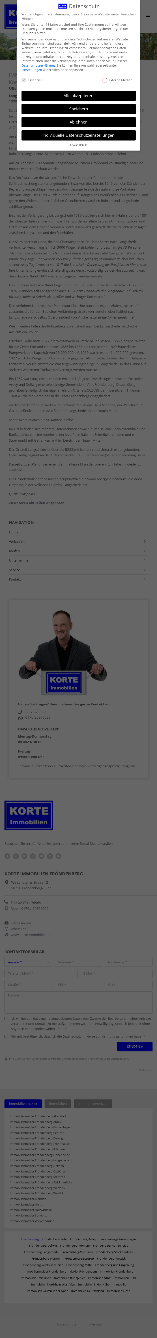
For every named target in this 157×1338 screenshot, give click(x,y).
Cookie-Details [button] (78, 145)
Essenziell (32, 80)
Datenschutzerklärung (38, 65)
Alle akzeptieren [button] (78, 95)
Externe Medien (118, 80)
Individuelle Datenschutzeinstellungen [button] (78, 135)
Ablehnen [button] (79, 122)
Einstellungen (32, 70)
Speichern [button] (78, 108)
